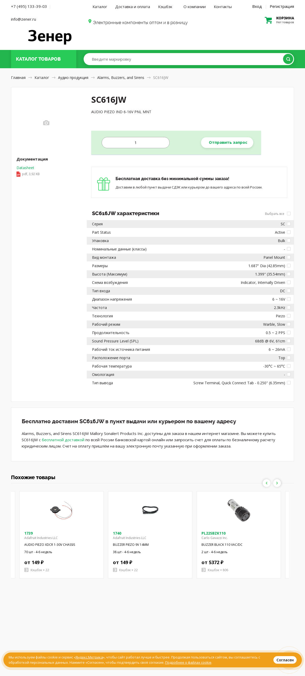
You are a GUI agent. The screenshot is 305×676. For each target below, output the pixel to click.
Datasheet (28, 171)
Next (277, 483)
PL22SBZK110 (214, 533)
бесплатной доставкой (63, 439)
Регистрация (282, 6)
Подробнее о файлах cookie (188, 662)
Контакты (223, 6)
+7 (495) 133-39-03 (29, 6)
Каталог (100, 6)
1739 (28, 533)
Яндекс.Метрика (89, 657)
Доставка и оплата (132, 6)
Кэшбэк (165, 6)
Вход (257, 6)
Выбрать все (278, 213)
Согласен (285, 659)
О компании (194, 6)
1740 (117, 533)
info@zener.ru (23, 19)
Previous (267, 483)
